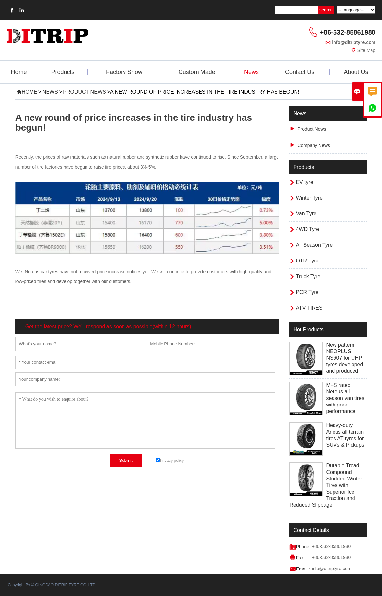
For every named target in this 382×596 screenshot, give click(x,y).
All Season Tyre (314, 245)
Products (63, 72)
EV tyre (304, 182)
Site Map (366, 50)
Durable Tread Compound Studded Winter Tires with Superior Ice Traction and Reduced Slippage (325, 485)
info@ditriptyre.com (353, 42)
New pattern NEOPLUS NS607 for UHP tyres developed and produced (344, 358)
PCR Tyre (307, 292)
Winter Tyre (309, 198)
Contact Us (299, 72)
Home (19, 72)
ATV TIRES (309, 308)
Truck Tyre (308, 276)
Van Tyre (306, 213)
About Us (356, 72)
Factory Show (124, 72)
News (251, 72)
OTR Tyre (307, 260)
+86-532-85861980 (347, 32)
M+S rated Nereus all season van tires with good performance (345, 398)
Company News (313, 145)
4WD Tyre (307, 229)
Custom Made (197, 72)
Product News (84, 92)
